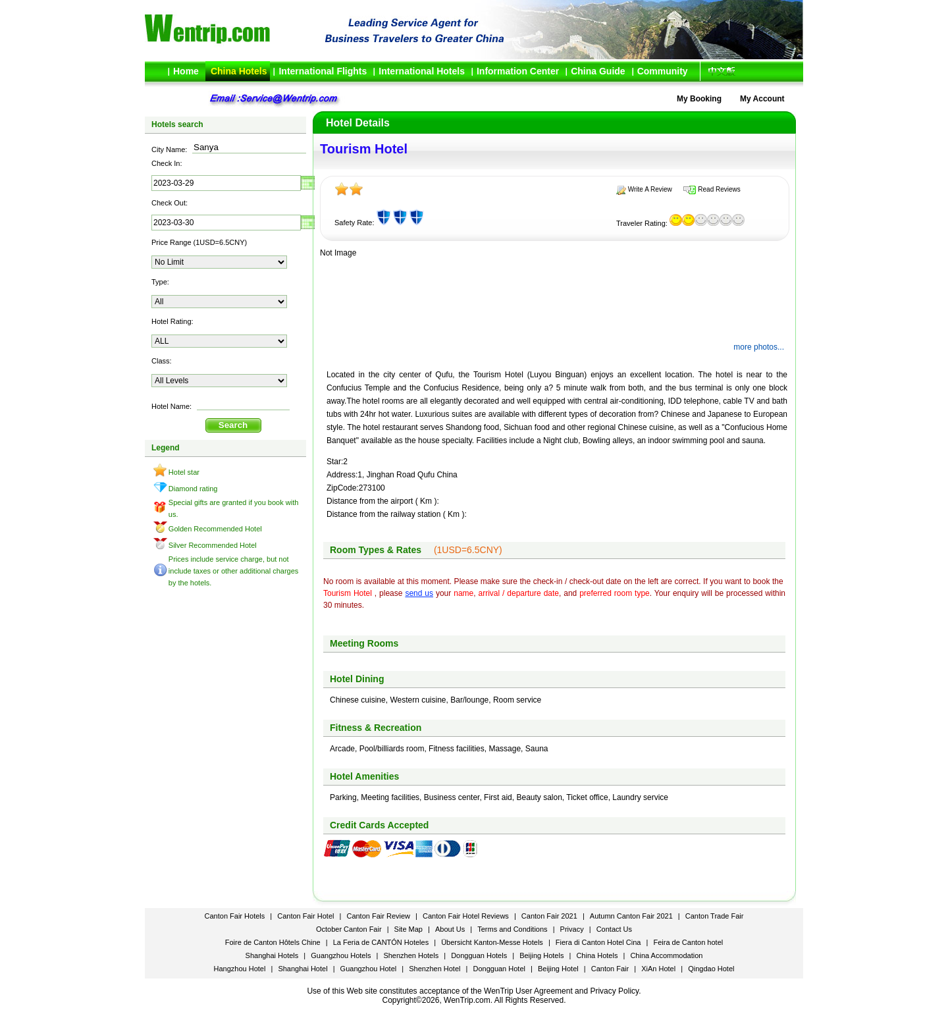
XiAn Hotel (658, 969)
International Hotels (422, 71)
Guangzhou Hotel (368, 969)
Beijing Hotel (558, 969)
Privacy (572, 929)
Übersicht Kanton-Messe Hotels (492, 942)
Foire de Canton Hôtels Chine (273, 942)
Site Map (408, 929)
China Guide (598, 71)
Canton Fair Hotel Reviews (466, 916)
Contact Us (614, 929)
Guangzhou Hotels (341, 955)
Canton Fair (610, 969)
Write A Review (650, 189)
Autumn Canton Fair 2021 (631, 916)
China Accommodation (666, 955)
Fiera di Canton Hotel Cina (598, 942)
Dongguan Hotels (479, 955)
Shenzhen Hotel (434, 969)
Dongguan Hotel (499, 969)
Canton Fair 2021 (549, 916)
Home (186, 71)
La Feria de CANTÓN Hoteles (381, 942)
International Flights (322, 71)
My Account (762, 98)
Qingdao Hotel (711, 969)
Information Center (518, 71)
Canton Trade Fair (714, 916)
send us (419, 593)
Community (662, 71)
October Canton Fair (349, 929)
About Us (450, 929)
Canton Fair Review (378, 916)
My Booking (699, 98)
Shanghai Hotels (272, 955)
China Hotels (239, 71)
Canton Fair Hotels (236, 916)
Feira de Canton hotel (688, 942)
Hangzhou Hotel (240, 969)
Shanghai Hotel (302, 969)
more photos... (758, 347)
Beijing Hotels (541, 955)
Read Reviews (719, 189)
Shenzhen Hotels (410, 955)
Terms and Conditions (512, 929)
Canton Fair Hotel (305, 916)
